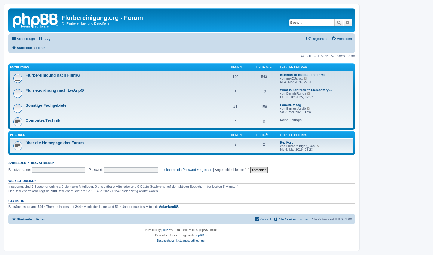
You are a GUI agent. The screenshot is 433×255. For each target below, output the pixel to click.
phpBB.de (201, 235)
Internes (17, 135)
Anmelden (17, 163)
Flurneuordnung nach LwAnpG (55, 90)
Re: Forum (288, 142)
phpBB (165, 230)
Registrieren (43, 163)
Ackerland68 (169, 206)
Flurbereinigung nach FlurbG (53, 75)
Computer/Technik (43, 120)
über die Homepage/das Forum (55, 143)
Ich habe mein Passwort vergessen (186, 170)
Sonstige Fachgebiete (46, 105)
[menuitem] (44, 38)
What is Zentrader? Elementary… (306, 90)
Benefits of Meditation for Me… (304, 75)
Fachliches (19, 67)
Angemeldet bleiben (232, 170)
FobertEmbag (290, 105)
